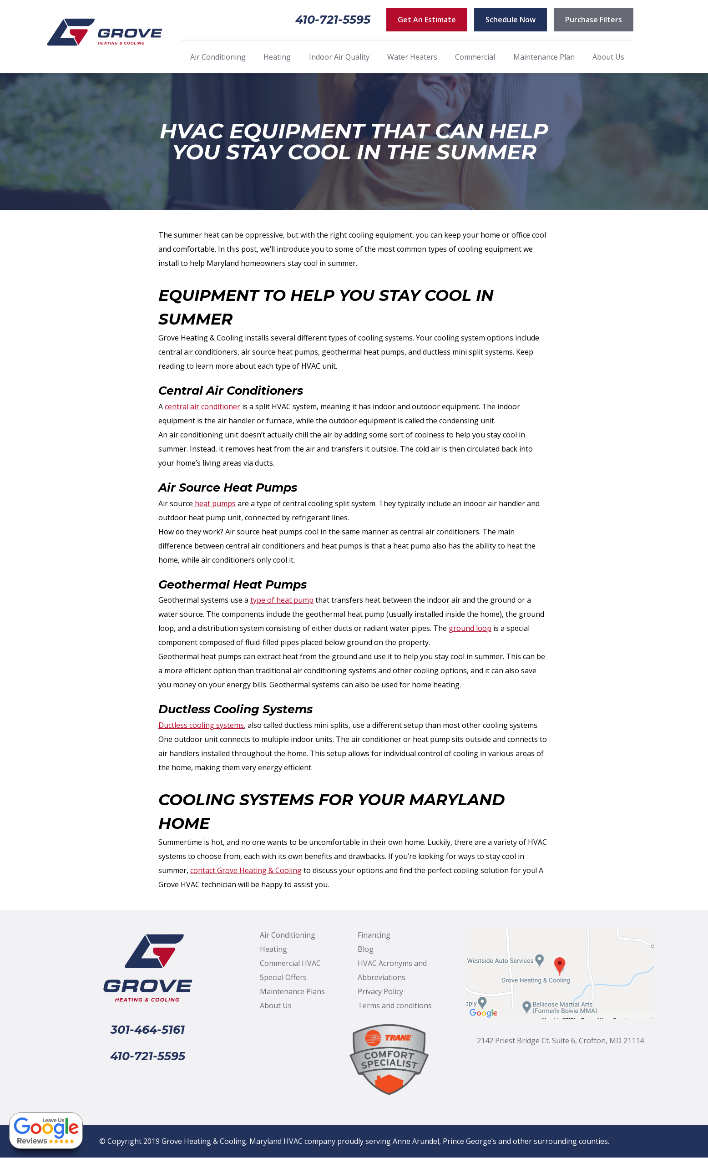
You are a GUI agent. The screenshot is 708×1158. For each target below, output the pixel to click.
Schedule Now (510, 20)
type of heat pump (282, 600)
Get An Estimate (427, 20)
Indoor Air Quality (339, 57)
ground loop (470, 628)
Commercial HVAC (290, 963)
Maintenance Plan (544, 57)
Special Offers (283, 977)
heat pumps (214, 503)
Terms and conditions (395, 1006)
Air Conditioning (218, 57)
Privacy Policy (380, 991)
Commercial (475, 57)
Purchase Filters (593, 20)
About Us (608, 57)
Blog (366, 949)
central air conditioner (202, 406)
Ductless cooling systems (201, 725)
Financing (374, 935)
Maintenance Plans (292, 991)
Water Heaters (412, 57)
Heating (277, 57)
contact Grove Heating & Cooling (246, 870)
